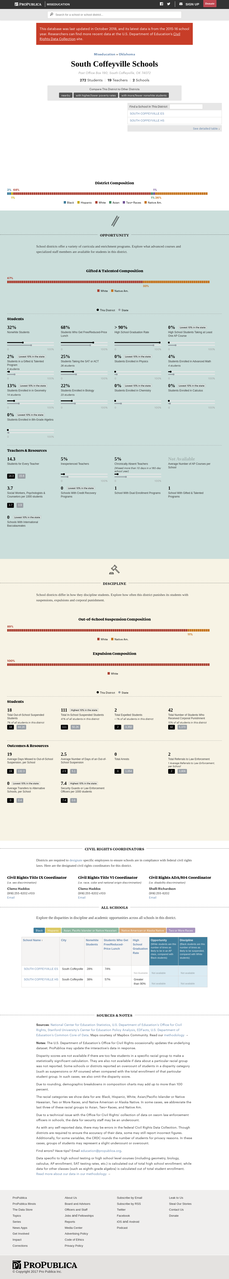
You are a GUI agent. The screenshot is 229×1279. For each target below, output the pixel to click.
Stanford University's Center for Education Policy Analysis (91, 1031)
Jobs (68, 1217)
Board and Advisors (79, 1205)
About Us (71, 1199)
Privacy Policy (75, 1247)
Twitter (122, 1211)
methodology (174, 1036)
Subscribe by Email (131, 1199)
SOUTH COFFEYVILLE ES (147, 114)
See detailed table (205, 129)
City (65, 942)
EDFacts (143, 1031)
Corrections (21, 1247)
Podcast (123, 1229)
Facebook (124, 1217)
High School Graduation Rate (140, 948)
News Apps (21, 1229)
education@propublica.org (101, 1152)
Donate (209, 4)
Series (17, 1223)
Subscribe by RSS (130, 1205)
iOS (119, 1223)
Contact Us (177, 1211)
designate (76, 861)
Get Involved (22, 1235)
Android (135, 1223)
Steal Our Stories (181, 1205)
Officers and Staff (77, 1211)
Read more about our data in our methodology (71, 1175)
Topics (17, 1217)
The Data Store (24, 1211)
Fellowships (87, 1217)
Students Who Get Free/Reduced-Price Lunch (116, 946)
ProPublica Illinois (25, 1205)
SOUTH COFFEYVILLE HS (147, 121)
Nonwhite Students (93, 944)
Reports (70, 1223)
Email (11, 898)
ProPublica (20, 1199)
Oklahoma (127, 54)
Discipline (193, 952)
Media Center (74, 1229)
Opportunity (164, 952)
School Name (33, 942)
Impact (17, 1241)
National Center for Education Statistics (80, 1026)
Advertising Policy (77, 1235)
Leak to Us (177, 1199)
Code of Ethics (75, 1241)
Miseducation (58, 4)
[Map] (65, 134)
